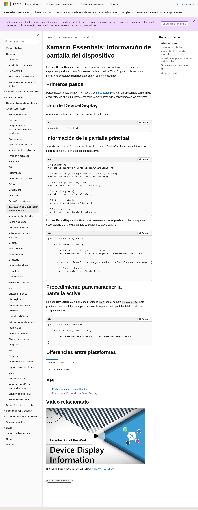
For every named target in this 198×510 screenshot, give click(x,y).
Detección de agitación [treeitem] (20, 201)
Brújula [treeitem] (12, 184)
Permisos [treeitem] (13, 310)
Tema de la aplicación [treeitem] (19, 156)
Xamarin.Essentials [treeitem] (18, 114)
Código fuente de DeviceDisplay (69, 389)
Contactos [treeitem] (13, 195)
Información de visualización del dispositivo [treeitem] (23, 209)
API (162, 69)
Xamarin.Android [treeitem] (14, 48)
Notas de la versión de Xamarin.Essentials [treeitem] (19, 386)
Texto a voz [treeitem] (14, 356)
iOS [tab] (62, 362)
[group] (99, 258)
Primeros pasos (169, 43)
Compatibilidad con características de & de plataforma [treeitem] (20, 129)
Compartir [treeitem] (13, 344)
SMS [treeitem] (11, 350)
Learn (49, 37)
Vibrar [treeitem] (11, 373)
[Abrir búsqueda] (177, 4)
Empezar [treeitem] (13, 120)
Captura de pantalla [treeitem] (18, 333)
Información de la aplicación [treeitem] (22, 150)
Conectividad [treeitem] (15, 190)
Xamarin (86, 37)
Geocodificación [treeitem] (16, 248)
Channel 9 (94, 468)
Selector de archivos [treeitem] (18, 227)
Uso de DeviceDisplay (171, 47)
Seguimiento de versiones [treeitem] (21, 367)
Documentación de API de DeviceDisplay (74, 393)
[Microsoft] (6, 4)
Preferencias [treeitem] (15, 328)
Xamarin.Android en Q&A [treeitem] (18, 433)
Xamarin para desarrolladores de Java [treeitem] (23, 84)
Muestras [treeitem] (10, 444)
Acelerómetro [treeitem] (15, 139)
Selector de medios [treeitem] (18, 294)
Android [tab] (52, 362)
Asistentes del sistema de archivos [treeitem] (21, 235)
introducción (103, 92)
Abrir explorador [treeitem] (16, 299)
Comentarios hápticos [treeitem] (19, 265)
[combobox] (21, 41)
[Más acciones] (149, 37)
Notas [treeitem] (9, 439)
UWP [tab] (71, 362)
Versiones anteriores (67, 37)
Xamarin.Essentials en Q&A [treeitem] (22, 399)
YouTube (107, 468)
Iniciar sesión (188, 4)
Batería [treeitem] (12, 167)
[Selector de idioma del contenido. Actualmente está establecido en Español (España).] (16, 504)
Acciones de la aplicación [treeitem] (21, 144)
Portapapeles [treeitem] (15, 173)
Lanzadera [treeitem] (14, 271)
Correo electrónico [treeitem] (17, 222)
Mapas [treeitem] (12, 288)
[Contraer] (38, 35)
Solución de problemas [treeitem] (20, 394)
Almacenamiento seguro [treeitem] (20, 339)
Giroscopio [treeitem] (14, 260)
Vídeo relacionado (169, 73)
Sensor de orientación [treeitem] (19, 305)
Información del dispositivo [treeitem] (21, 216)
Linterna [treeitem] (13, 243)
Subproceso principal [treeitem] (19, 282)
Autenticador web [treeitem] (17, 378)
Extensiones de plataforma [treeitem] (21, 322)
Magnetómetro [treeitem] (16, 276)
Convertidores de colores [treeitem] (21, 178)
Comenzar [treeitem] (14, 59)
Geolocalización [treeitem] (16, 254)
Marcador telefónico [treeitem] (18, 316)
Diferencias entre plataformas (175, 65)
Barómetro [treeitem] (14, 161)
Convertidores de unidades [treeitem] (21, 361)
